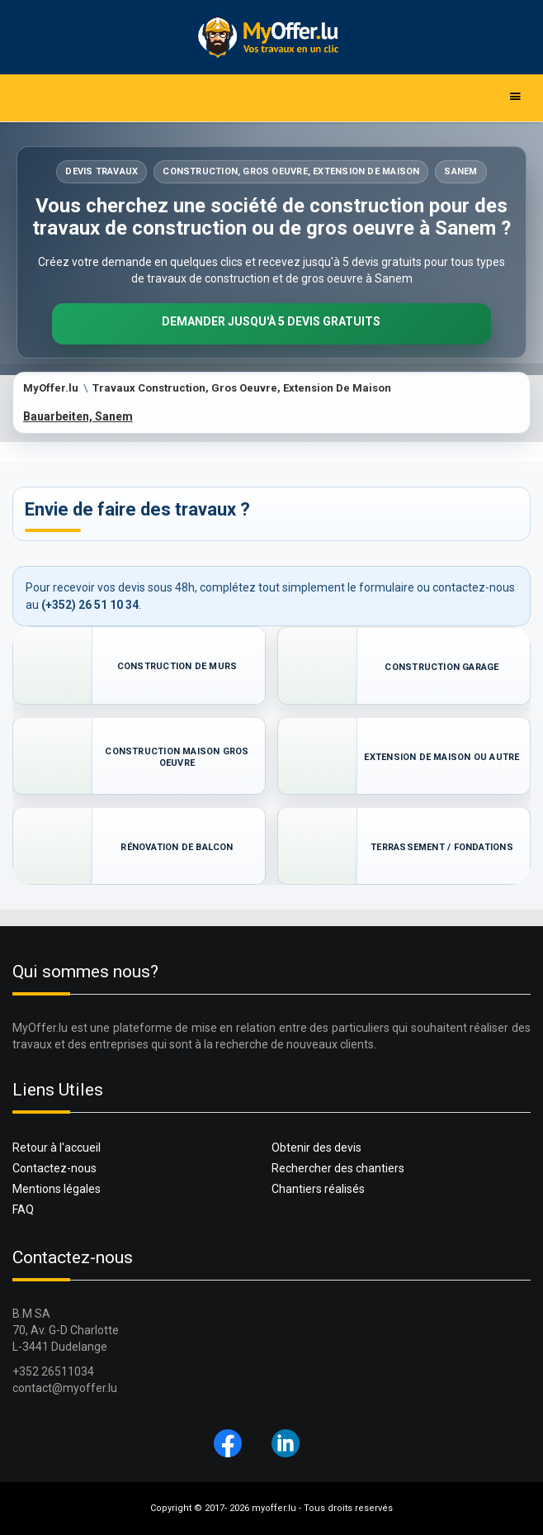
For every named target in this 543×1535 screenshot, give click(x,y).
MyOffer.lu (50, 388)
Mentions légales (56, 1188)
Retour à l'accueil (56, 1147)
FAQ (23, 1209)
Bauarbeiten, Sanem (78, 416)
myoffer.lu (274, 1508)
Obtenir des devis (316, 1147)
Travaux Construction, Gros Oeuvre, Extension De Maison (241, 388)
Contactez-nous (54, 1168)
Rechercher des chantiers (338, 1168)
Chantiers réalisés (318, 1188)
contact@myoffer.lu (64, 1388)
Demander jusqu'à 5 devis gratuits (271, 321)
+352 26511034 (53, 1371)
